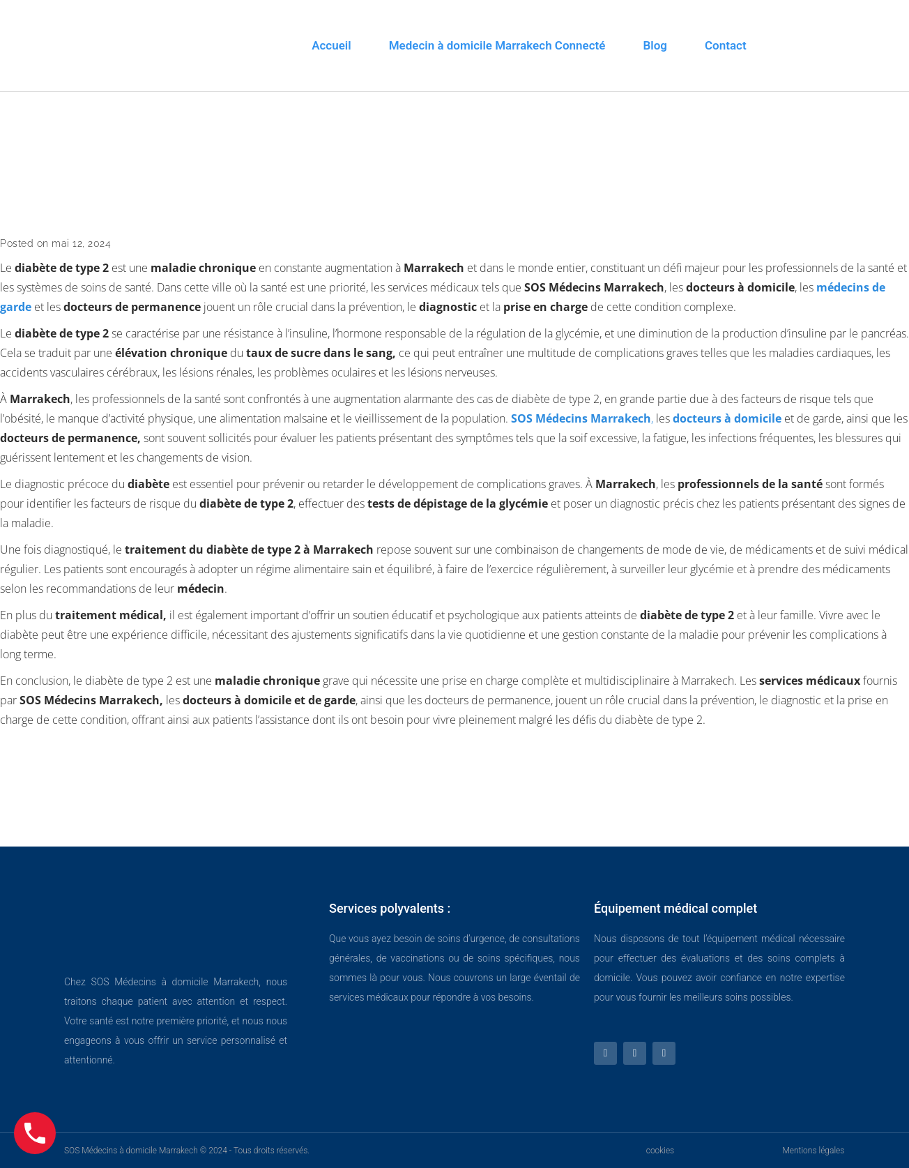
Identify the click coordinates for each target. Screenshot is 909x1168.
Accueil (331, 45)
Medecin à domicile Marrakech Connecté (497, 45)
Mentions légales (813, 1150)
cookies (660, 1150)
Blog (655, 45)
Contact (726, 45)
